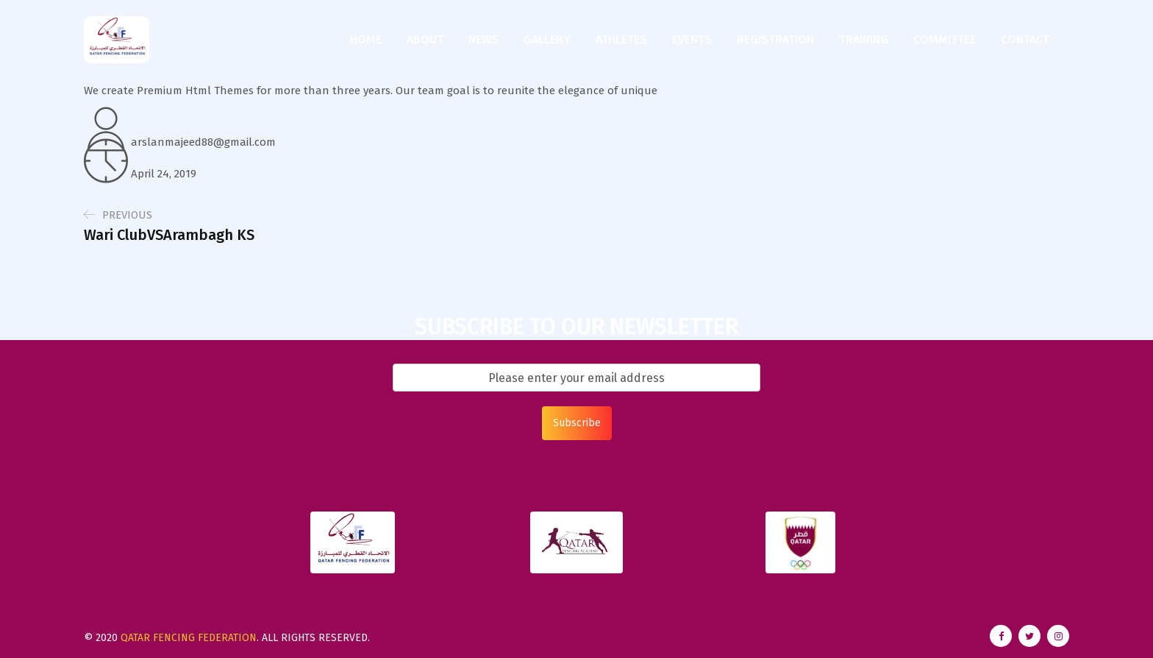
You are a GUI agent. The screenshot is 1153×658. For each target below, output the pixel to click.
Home (366, 39)
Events (692, 39)
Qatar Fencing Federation (189, 638)
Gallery (547, 39)
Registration (775, 39)
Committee (944, 39)
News (483, 39)
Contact (1025, 39)
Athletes (621, 39)
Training (863, 39)
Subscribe (577, 423)
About (425, 39)
